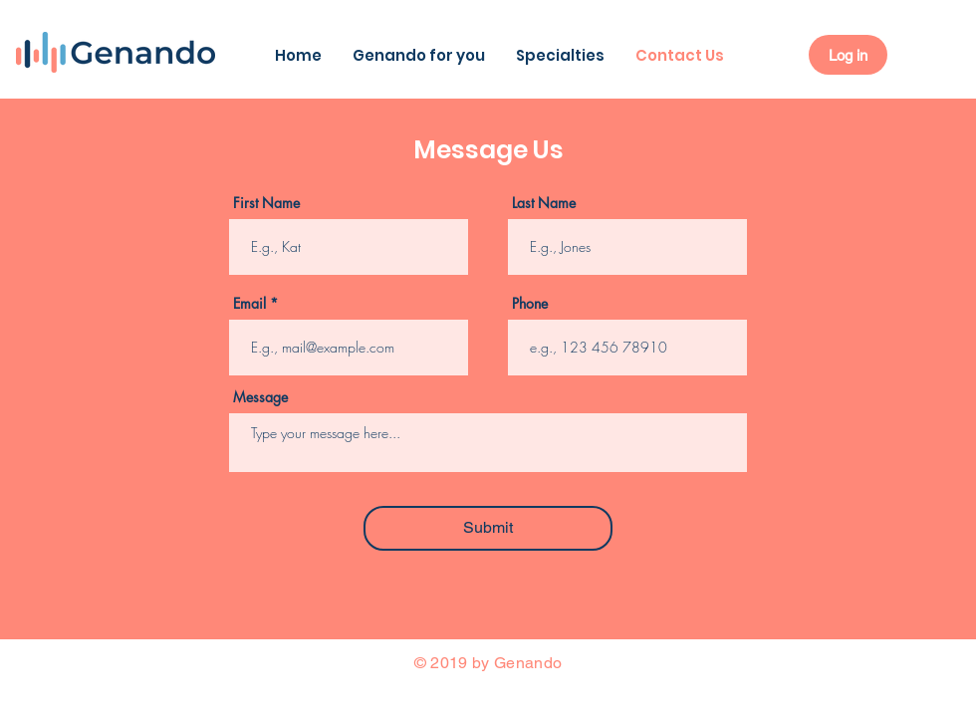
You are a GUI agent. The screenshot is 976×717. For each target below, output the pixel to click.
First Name (266, 203)
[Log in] (848, 55)
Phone (530, 304)
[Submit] (488, 528)
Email (249, 304)
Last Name (544, 203)
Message (260, 397)
